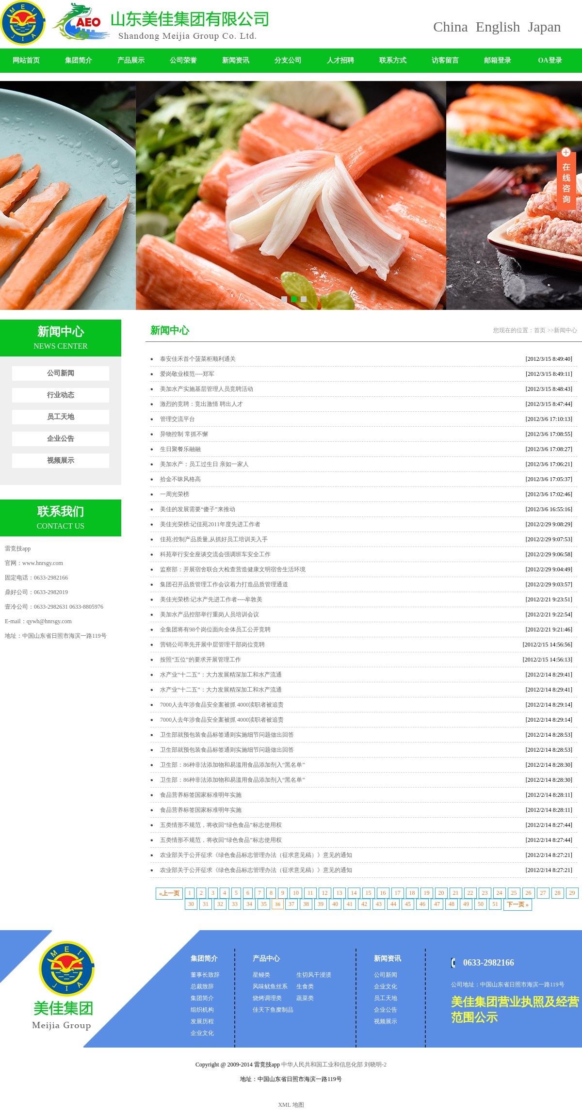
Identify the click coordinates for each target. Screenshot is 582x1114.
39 (320, 904)
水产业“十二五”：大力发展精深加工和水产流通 (221, 674)
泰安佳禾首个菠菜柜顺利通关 (198, 358)
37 (291, 904)
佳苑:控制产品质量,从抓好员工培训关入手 (214, 539)
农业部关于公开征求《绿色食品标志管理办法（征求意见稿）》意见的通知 (256, 855)
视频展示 (60, 460)
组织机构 (202, 1009)
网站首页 (26, 60)
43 (379, 904)
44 (393, 904)
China (450, 26)
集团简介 (78, 60)
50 (481, 904)
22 (470, 892)
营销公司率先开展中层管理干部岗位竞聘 (212, 644)
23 (485, 892)
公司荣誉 (183, 60)
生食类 (305, 986)
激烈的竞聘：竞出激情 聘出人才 (201, 404)
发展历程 (202, 1021)
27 (543, 892)
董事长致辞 (205, 974)
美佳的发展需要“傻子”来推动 (197, 509)
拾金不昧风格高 (180, 479)
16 (383, 892)
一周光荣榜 (174, 494)
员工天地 (60, 416)
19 (427, 892)
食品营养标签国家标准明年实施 (201, 794)
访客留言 (445, 60)
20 (441, 892)
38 (306, 904)
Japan (544, 26)
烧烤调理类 (267, 998)
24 (499, 892)
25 (514, 892)
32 (220, 904)
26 (529, 892)
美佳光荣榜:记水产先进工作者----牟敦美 (211, 599)
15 (369, 892)
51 (495, 904)
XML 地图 (291, 1104)
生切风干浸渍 (313, 974)
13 (339, 892)
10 (296, 892)
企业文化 (202, 1033)
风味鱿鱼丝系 (270, 986)
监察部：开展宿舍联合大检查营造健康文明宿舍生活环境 (233, 569)
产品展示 (131, 60)
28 (558, 892)
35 (264, 904)
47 (437, 904)
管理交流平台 (177, 419)
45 (408, 904)
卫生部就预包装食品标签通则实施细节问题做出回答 (227, 734)
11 (310, 892)
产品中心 (266, 958)
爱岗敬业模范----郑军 (187, 374)
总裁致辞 (202, 986)
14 (354, 892)
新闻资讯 (235, 60)
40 (335, 904)
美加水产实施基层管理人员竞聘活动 (206, 389)
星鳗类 (261, 974)
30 (191, 904)
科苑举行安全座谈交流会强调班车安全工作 (215, 554)
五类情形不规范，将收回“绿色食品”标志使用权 (221, 825)
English (498, 26)
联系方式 (392, 60)
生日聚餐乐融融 (180, 449)
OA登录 (550, 60)
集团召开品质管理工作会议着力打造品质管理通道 (224, 584)
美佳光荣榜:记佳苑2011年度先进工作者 (210, 524)
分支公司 (288, 60)
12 (325, 892)
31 (206, 904)
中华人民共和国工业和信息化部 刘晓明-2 (333, 1064)
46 (422, 904)
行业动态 (60, 395)
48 (451, 904)
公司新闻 (60, 373)
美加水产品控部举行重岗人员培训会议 (209, 614)
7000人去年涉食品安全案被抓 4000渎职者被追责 (222, 704)
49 (466, 904)
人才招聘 (340, 60)
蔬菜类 (305, 998)
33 (235, 904)
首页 (540, 330)
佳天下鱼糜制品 (273, 1009)
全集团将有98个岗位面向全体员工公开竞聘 (215, 629)
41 (350, 904)
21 (456, 892)
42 (364, 904)
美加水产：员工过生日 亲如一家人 (204, 464)
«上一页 (169, 893)
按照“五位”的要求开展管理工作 (200, 659)
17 (398, 892)
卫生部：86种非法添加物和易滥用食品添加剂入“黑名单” (232, 764)
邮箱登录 (497, 60)
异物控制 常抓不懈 (184, 434)
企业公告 (60, 438)
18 (412, 892)
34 (249, 904)
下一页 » (518, 904)
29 (572, 892)
